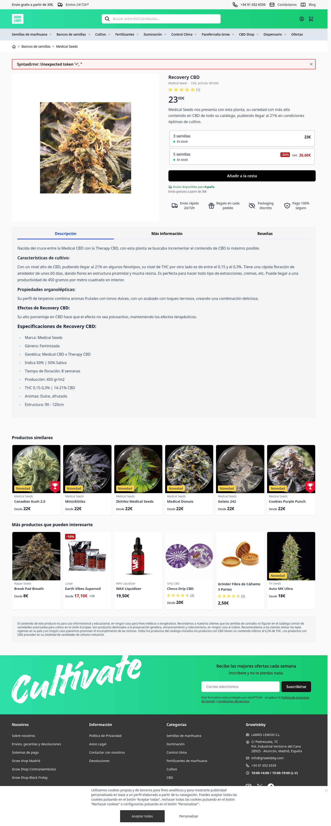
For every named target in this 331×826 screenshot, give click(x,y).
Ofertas (297, 34)
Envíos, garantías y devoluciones (36, 744)
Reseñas (265, 233)
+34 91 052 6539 (263, 765)
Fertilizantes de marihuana (187, 761)
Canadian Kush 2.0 (29, 501)
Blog (312, 4)
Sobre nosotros (23, 735)
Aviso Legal (97, 744)
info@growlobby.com (267, 758)
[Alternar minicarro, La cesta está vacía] (311, 19)
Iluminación (155, 34)
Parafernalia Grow (218, 34)
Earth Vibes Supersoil (83, 588)
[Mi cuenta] (302, 19)
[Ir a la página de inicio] (17, 19)
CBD (170, 777)
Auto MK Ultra (281, 588)
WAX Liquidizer (128, 588)
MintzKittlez (75, 501)
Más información (167, 233)
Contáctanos (287, 4)
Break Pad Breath (29, 588)
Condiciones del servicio (233, 701)
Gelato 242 (227, 501)
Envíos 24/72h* (77, 4)
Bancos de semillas (73, 34)
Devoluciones (99, 761)
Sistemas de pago (25, 752)
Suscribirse (296, 686)
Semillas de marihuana (32, 34)
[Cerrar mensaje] (311, 64)
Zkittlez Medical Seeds (135, 501)
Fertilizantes (127, 34)
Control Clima (184, 34)
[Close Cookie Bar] (326, 790)
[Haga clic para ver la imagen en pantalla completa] (85, 147)
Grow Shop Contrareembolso (34, 769)
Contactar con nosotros (107, 752)
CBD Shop (249, 34)
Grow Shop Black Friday (30, 777)
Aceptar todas (142, 816)
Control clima (177, 752)
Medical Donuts (180, 501)
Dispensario (276, 34)
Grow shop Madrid (26, 761)
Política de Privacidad (105, 735)
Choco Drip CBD (180, 588)
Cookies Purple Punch (287, 501)
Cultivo (103, 34)
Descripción (65, 233)
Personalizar (188, 816)
